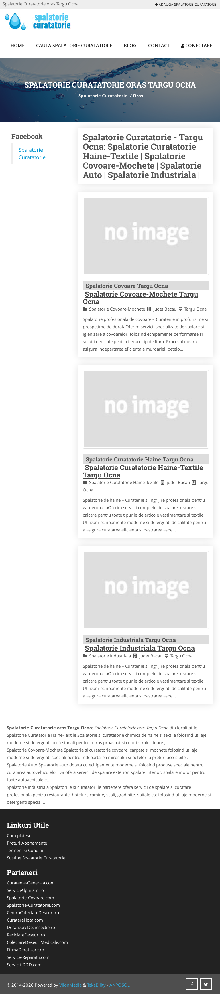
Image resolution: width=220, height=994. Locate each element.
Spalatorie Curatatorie (102, 95)
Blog (130, 45)
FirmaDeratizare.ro (25, 949)
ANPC (115, 985)
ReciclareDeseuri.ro (26, 935)
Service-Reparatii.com (28, 957)
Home (18, 45)
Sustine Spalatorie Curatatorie (36, 858)
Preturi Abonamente (27, 843)
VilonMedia (70, 985)
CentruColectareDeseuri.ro (33, 912)
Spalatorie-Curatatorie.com (33, 905)
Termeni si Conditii (25, 850)
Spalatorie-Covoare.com (30, 897)
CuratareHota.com (25, 920)
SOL (126, 985)
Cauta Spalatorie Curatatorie (74, 45)
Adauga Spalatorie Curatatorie (186, 4)
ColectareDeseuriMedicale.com (37, 942)
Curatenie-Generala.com (31, 883)
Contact (159, 45)
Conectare (196, 45)
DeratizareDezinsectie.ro (31, 927)
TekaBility (96, 985)
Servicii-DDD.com (24, 964)
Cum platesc (19, 835)
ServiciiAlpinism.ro (25, 890)
